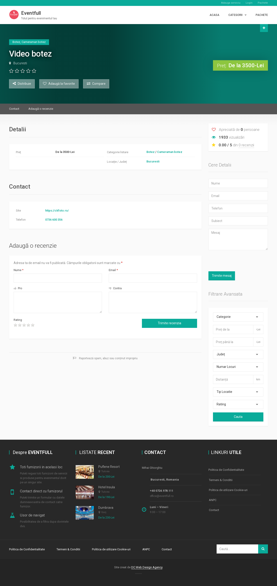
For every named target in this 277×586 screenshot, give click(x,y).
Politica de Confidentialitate (226, 469)
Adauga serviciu (230, 2)
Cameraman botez (169, 152)
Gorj (103, 512)
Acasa (215, 15)
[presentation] (76, 326)
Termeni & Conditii (220, 479)
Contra (115, 288)
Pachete (263, 2)
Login (249, 2)
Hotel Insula (106, 487)
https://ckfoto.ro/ (57, 210)
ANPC (212, 497)
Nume (18, 270)
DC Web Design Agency (146, 566)
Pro (18, 288)
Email (113, 270)
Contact (14, 108)
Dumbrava (105, 507)
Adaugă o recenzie (40, 108)
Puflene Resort (109, 467)
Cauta (238, 417)
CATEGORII (235, 15)
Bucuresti (20, 63)
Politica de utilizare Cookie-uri (228, 488)
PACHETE (262, 15)
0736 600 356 (53, 219)
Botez (150, 152)
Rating (18, 320)
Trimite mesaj (222, 275)
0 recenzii (246, 145)
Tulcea (105, 471)
